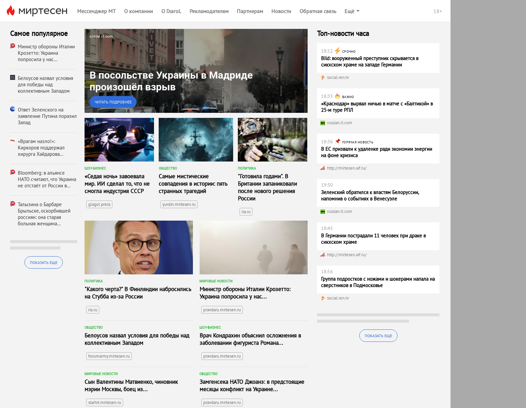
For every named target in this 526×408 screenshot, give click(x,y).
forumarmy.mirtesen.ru (109, 356)
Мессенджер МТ (96, 11)
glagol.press (99, 204)
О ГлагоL (171, 11)
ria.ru (246, 212)
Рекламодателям (209, 11)
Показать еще (43, 262)
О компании (138, 11)
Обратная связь (318, 11)
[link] (196, 71)
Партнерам (250, 11)
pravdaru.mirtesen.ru (222, 310)
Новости (281, 11)
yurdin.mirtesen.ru (179, 204)
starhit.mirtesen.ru (104, 402)
